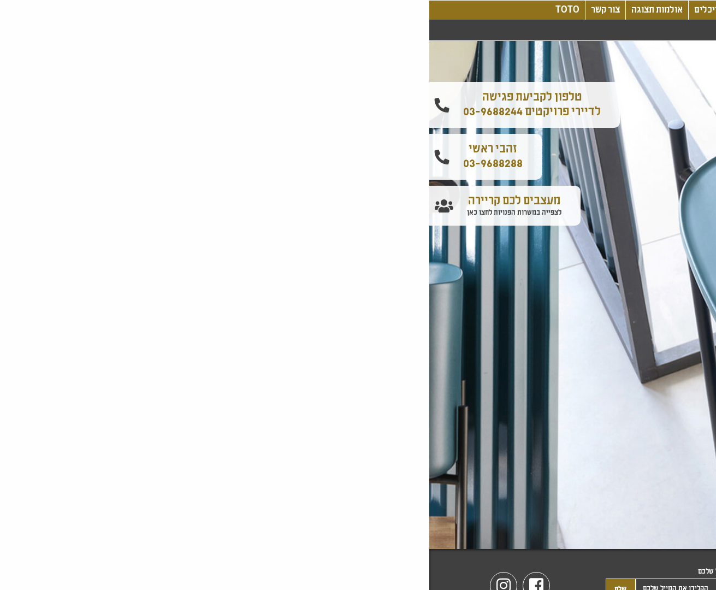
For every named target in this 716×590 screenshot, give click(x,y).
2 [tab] (366, 516)
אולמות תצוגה (227, 10)
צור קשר (176, 10)
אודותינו (522, 10)
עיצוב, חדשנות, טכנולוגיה (420, 10)
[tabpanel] (358, 295)
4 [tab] (333, 516)
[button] (704, 130)
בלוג (486, 10)
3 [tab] (350, 516)
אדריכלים (282, 10)
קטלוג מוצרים (337, 10)
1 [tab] (382, 516)
